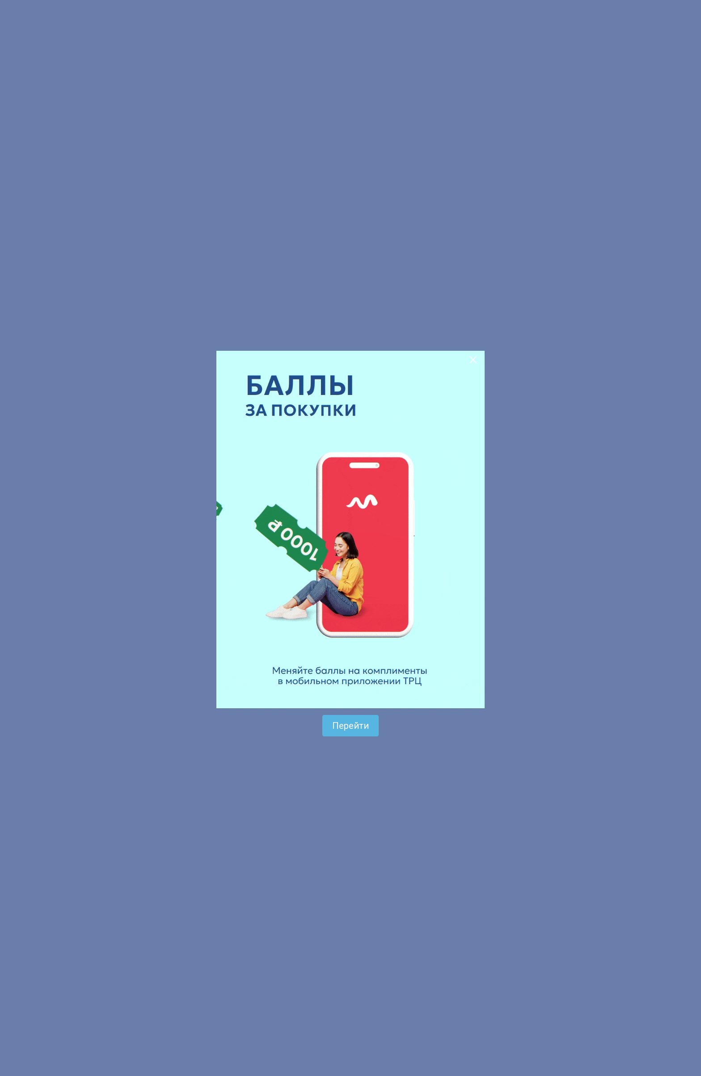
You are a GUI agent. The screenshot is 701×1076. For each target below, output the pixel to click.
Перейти (350, 725)
